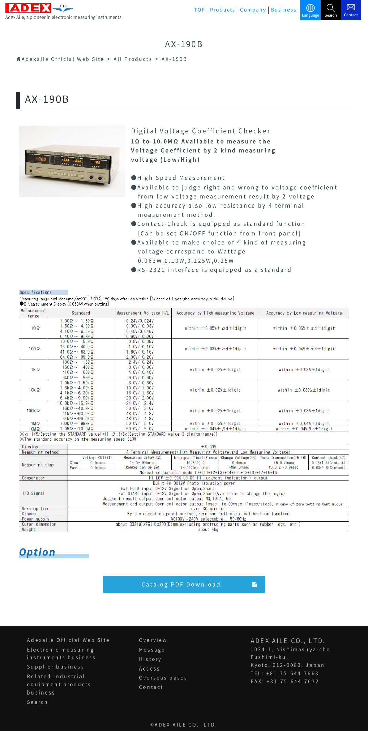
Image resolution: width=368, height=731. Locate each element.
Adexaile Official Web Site (68, 640)
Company (253, 9)
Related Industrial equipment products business (59, 684)
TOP (199, 9)
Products (222, 9)
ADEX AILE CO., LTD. (186, 724)
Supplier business (56, 667)
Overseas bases (163, 678)
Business (284, 9)
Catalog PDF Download (200, 584)
